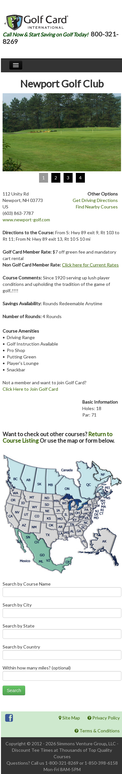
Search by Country (62, 653)
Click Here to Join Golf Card (30, 389)
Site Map (69, 717)
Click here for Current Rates (90, 264)
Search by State (62, 632)
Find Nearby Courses (97, 206)
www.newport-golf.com (26, 219)
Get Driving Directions (95, 200)
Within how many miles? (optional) (62, 674)
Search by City (62, 611)
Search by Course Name (62, 590)
